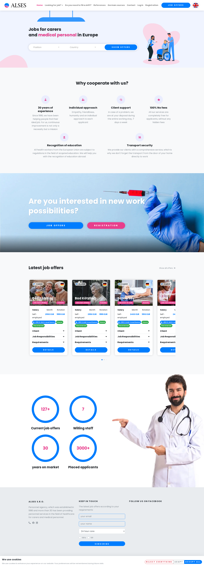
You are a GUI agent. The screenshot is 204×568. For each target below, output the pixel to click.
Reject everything (159, 562)
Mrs (84, 537)
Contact (131, 5)
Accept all (193, 562)
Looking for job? (53, 5)
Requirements (40, 342)
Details (48, 350)
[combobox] (46, 47)
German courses (116, 5)
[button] (102, 359)
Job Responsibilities (43, 336)
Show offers (121, 47)
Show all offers (167, 268)
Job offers (176, 5)
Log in (140, 5)
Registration (151, 5)
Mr (92, 537)
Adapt (178, 562)
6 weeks (146, 303)
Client (35, 331)
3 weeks (61, 303)
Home (40, 5)
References (100, 5)
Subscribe (102, 544)
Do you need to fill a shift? (78, 5)
